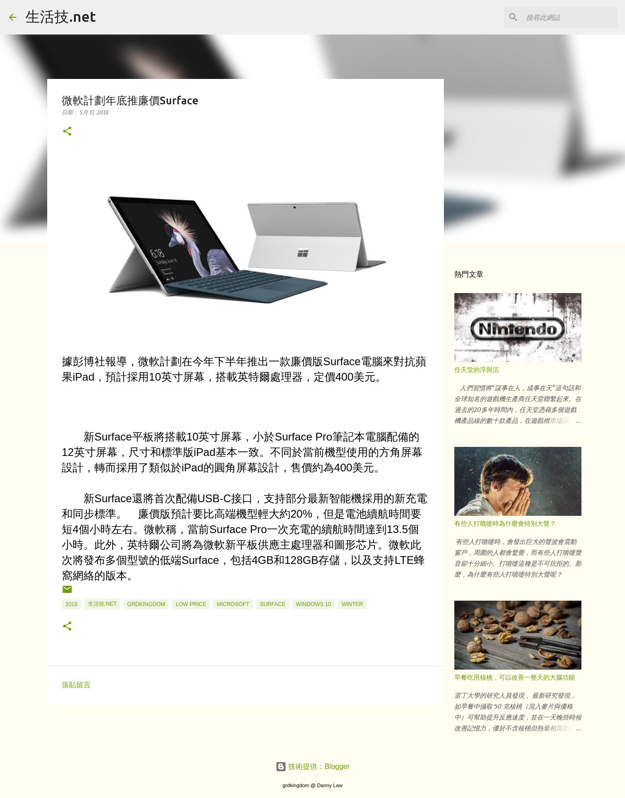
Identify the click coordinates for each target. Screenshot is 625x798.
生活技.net (60, 16)
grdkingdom (146, 604)
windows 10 (313, 604)
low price (191, 604)
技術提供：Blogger (313, 766)
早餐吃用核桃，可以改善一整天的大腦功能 (514, 677)
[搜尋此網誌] (570, 17)
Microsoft (233, 604)
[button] (67, 132)
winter (352, 604)
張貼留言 (76, 685)
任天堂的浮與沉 (476, 369)
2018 (71, 604)
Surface (272, 604)
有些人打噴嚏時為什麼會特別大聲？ (505, 523)
